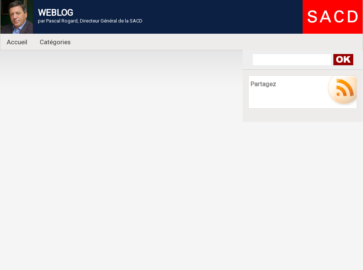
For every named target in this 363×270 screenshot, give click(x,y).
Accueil (17, 42)
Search (343, 60)
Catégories (55, 42)
